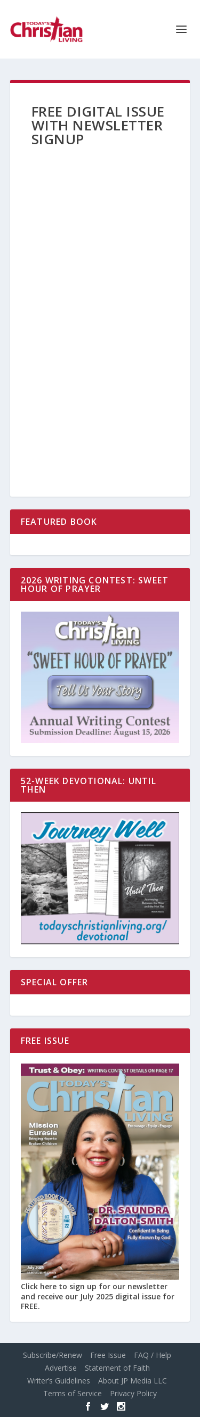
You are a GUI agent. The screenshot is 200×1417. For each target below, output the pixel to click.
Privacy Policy (133, 1393)
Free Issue (108, 1355)
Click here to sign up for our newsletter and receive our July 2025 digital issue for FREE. (97, 1296)
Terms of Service (72, 1393)
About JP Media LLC (132, 1380)
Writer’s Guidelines (58, 1380)
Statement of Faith (117, 1368)
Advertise (61, 1368)
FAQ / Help (152, 1355)
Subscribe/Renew (52, 1355)
